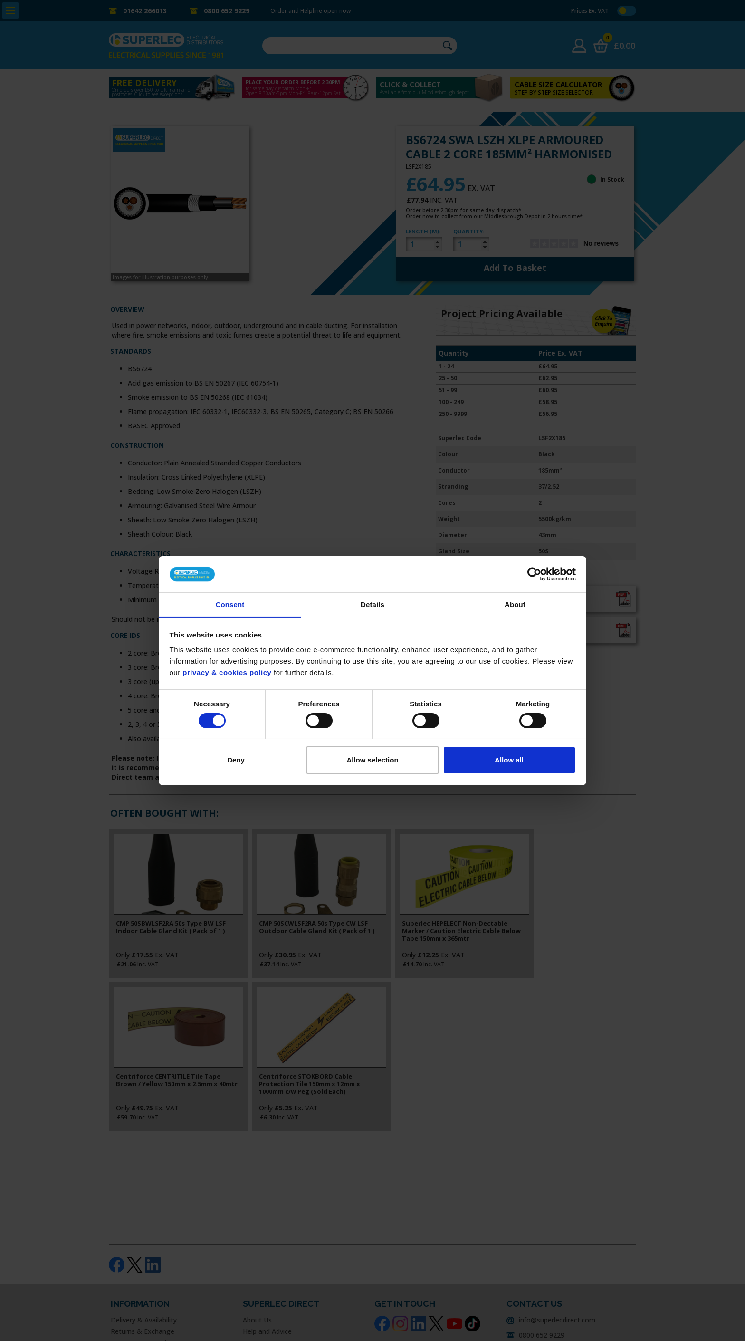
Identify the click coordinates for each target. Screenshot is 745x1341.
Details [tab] (372, 604)
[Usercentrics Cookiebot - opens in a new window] (534, 574)
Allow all (509, 760)
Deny (236, 760)
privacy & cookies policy (226, 672)
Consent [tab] (230, 604)
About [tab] (515, 604)
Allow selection (372, 760)
